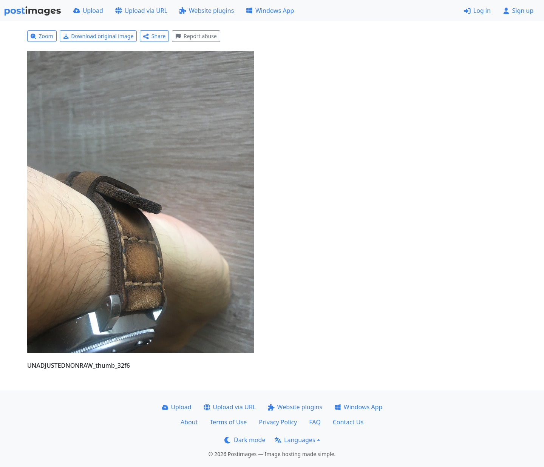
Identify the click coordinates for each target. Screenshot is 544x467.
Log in (477, 10)
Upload (88, 10)
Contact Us (348, 422)
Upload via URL (141, 10)
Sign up (518, 10)
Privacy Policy (278, 422)
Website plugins (206, 10)
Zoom (42, 36)
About (189, 422)
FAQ (314, 422)
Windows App (270, 10)
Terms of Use (228, 422)
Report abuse (195, 36)
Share (154, 36)
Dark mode (244, 440)
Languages (295, 440)
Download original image (98, 36)
